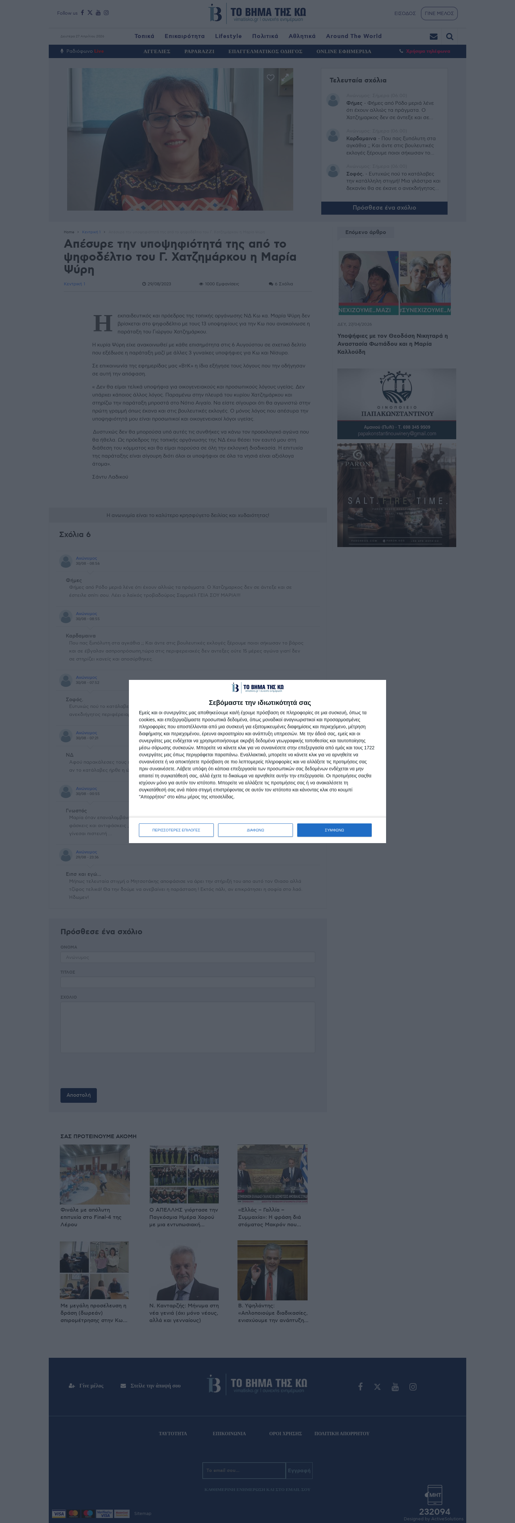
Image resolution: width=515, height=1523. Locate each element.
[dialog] (257, 761)
